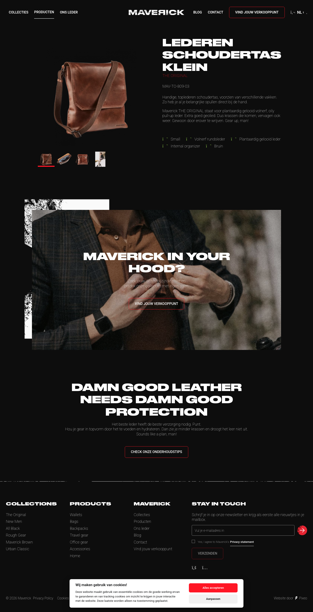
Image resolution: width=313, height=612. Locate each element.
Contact (215, 12)
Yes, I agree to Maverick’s (226, 542)
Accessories (80, 549)
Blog (197, 12)
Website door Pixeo (290, 598)
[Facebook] (194, 567)
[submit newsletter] (302, 530)
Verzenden (207, 553)
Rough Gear (16, 535)
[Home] (156, 12)
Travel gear (79, 535)
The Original (16, 514)
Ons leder (69, 12)
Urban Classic (17, 549)
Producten (44, 12)
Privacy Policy (43, 598)
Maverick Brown (19, 542)
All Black (13, 528)
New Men (14, 521)
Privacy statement (242, 541)
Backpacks (79, 528)
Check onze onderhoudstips (156, 452)
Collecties (18, 12)
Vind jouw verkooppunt (257, 12)
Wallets (76, 514)
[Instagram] (205, 567)
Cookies (63, 598)
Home (75, 555)
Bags (74, 521)
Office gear (79, 542)
